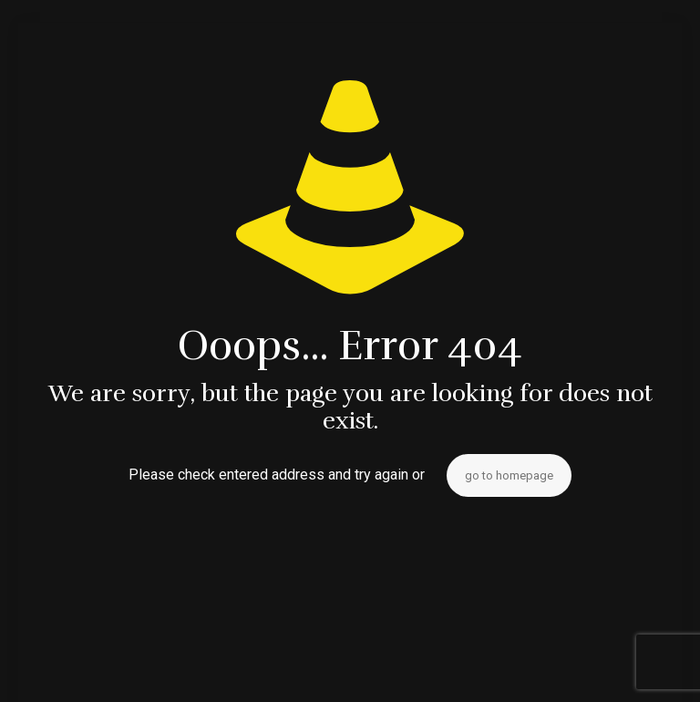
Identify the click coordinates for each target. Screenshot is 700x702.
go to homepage (509, 475)
